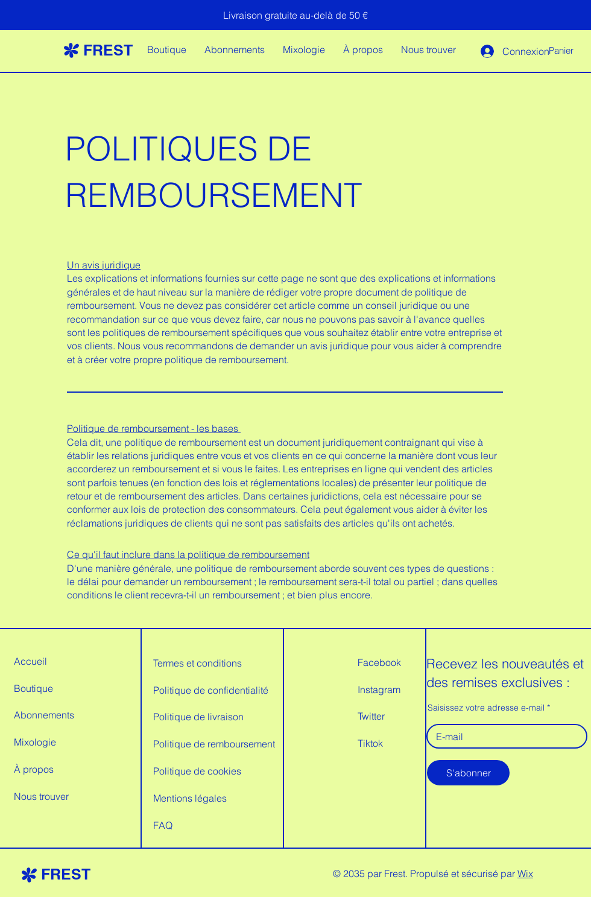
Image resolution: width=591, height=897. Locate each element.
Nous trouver (41, 796)
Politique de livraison (198, 717)
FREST (108, 50)
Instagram (379, 689)
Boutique (33, 688)
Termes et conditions (197, 663)
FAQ (162, 825)
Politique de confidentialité (210, 690)
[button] (569, 51)
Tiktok (370, 743)
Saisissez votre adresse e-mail (486, 707)
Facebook (379, 662)
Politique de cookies (197, 771)
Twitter (371, 716)
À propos (34, 769)
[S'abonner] (468, 772)
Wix (525, 873)
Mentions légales (190, 798)
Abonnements (44, 715)
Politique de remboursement (214, 744)
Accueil (30, 661)
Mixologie (35, 742)
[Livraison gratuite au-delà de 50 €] (295, 15)
